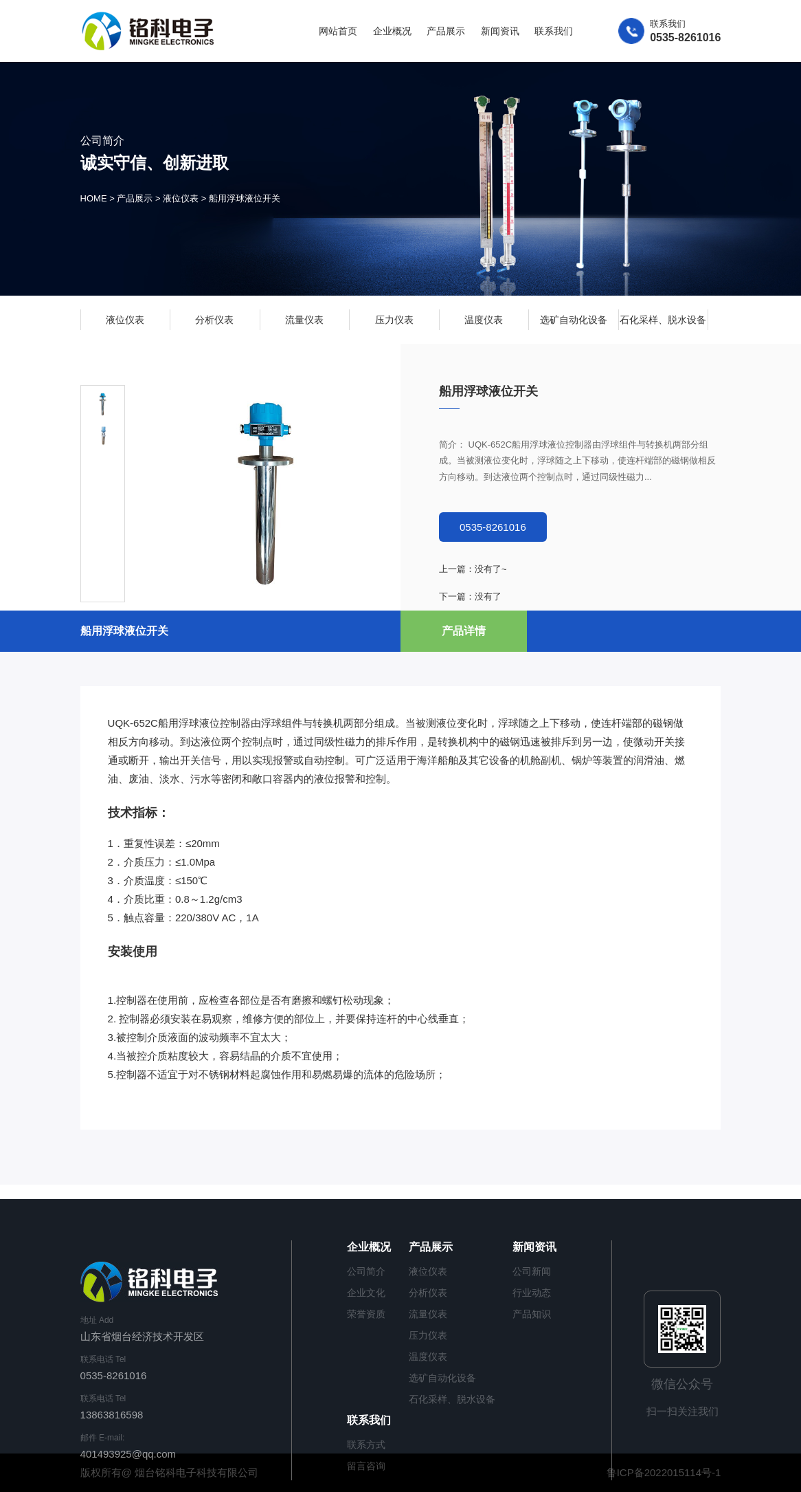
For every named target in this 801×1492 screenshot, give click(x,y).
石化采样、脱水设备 (663, 319)
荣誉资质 (366, 1313)
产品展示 (446, 30)
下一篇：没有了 (470, 596)
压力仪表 (394, 319)
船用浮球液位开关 (244, 199)
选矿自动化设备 (573, 319)
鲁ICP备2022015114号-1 (664, 1472)
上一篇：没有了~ (473, 569)
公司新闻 (531, 1271)
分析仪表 (214, 319)
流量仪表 (304, 319)
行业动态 (531, 1292)
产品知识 (531, 1313)
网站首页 (338, 30)
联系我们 (553, 30)
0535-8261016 (493, 527)
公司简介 (366, 1271)
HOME (93, 199)
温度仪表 (483, 319)
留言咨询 (366, 1465)
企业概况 (392, 30)
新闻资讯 (500, 30)
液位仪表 (181, 199)
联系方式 (366, 1444)
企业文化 (366, 1292)
